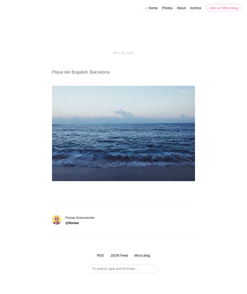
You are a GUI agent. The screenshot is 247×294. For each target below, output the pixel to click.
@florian (72, 223)
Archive (195, 8)
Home (151, 8)
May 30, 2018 (123, 53)
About (181, 8)
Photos (167, 8)
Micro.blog (142, 255)
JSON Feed (119, 255)
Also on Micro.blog (224, 8)
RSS (100, 255)
